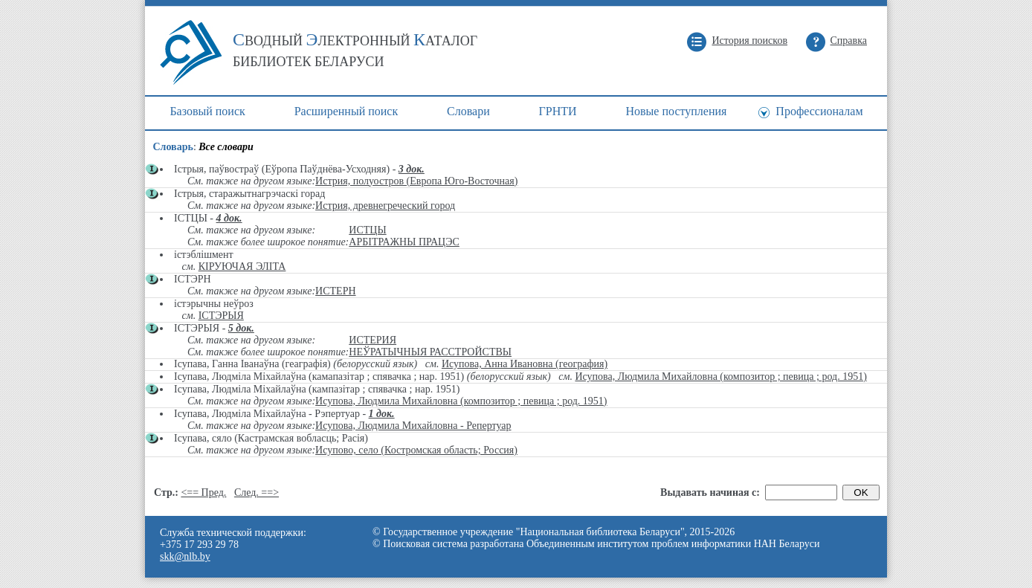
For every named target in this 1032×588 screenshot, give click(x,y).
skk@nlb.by (185, 556)
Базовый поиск (207, 111)
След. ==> (256, 492)
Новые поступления (675, 111)
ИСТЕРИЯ (372, 340)
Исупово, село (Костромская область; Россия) (416, 450)
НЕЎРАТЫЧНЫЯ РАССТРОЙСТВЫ (430, 352)
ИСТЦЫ (367, 230)
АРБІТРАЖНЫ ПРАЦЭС (404, 242)
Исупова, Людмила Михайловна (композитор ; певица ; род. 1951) (720, 376)
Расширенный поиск (346, 111)
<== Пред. (203, 492)
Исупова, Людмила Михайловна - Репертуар (413, 425)
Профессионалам (818, 111)
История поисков (749, 40)
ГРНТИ (558, 111)
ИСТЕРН (335, 291)
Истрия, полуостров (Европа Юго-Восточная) (416, 181)
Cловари (468, 111)
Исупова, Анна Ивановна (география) (524, 363)
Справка (849, 40)
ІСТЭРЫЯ (221, 315)
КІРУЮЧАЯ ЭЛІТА (242, 266)
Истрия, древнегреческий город (385, 205)
